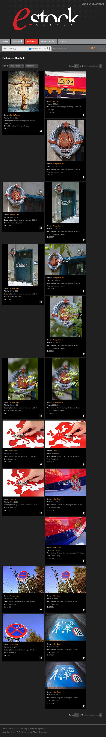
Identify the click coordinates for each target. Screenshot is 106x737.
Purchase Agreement (38, 729)
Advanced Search (59, 48)
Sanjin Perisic (15, 115)
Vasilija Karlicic (58, 163)
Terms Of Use (7, 729)
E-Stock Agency (23, 732)
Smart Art (56, 101)
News (5, 41)
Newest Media (48, 41)
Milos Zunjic (57, 499)
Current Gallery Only (38, 48)
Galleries (31, 41)
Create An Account (96, 4)
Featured (17, 41)
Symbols (20, 58)
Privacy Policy (21, 729)
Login (84, 4)
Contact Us (65, 41)
